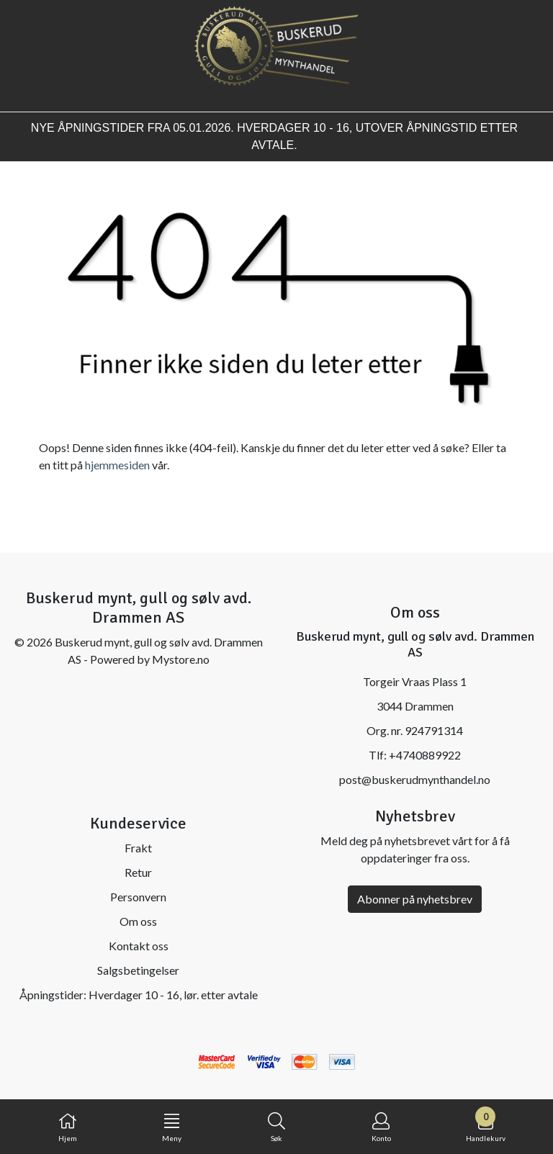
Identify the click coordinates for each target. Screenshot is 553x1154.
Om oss (138, 921)
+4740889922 (425, 755)
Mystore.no (181, 659)
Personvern (138, 896)
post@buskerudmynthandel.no (414, 779)
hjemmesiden (117, 465)
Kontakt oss (138, 945)
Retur (138, 872)
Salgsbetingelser (138, 970)
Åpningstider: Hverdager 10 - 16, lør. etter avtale (138, 994)
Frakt (138, 848)
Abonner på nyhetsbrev (414, 899)
